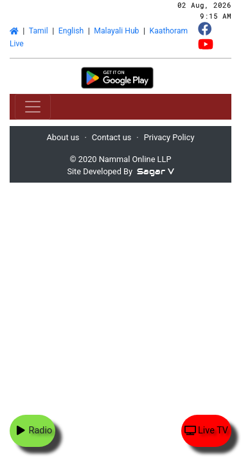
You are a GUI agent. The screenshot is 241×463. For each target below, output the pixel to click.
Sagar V (155, 171)
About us (63, 137)
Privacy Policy (169, 137)
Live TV (206, 430)
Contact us (112, 137)
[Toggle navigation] (33, 107)
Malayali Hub (116, 30)
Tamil (38, 30)
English (71, 30)
